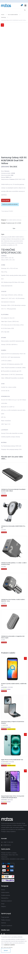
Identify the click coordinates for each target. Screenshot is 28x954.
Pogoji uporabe (5, 917)
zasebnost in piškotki (9, 945)
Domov (3, 890)
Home (2, 14)
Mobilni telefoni (5, 892)
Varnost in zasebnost (6, 925)
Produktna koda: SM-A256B (13, 223)
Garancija (3, 923)
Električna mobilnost (6, 901)
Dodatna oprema (5, 895)
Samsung (3, 17)
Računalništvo (4, 898)
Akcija (2, 904)
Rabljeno (3, 906)
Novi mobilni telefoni (13, 14)
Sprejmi (6, 950)
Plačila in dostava (5, 920)
